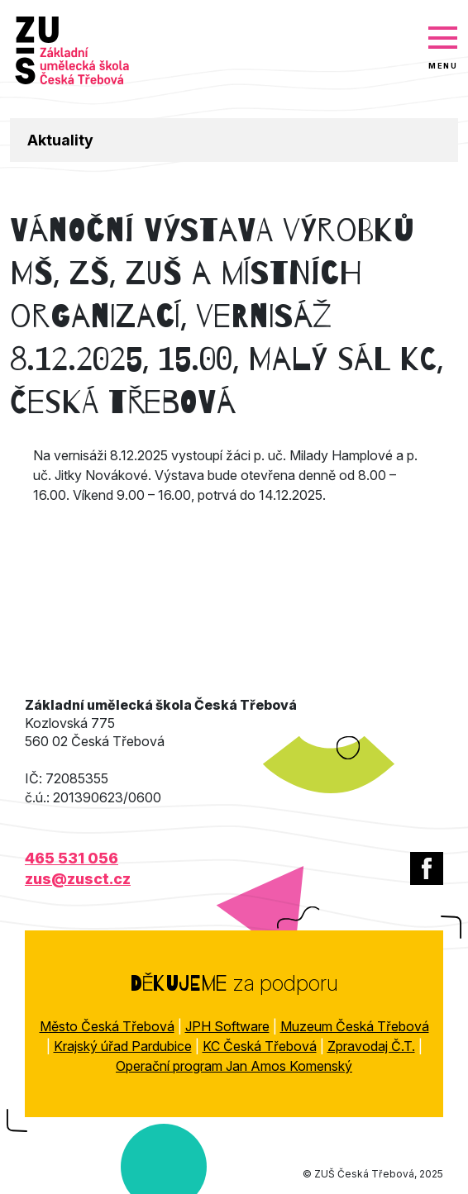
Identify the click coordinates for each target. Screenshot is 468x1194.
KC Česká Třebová (260, 1046)
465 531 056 (71, 858)
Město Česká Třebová (107, 1026)
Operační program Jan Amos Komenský (234, 1066)
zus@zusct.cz (78, 878)
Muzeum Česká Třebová (354, 1026)
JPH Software (227, 1026)
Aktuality (60, 140)
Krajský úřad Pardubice (123, 1046)
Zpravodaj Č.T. (371, 1046)
